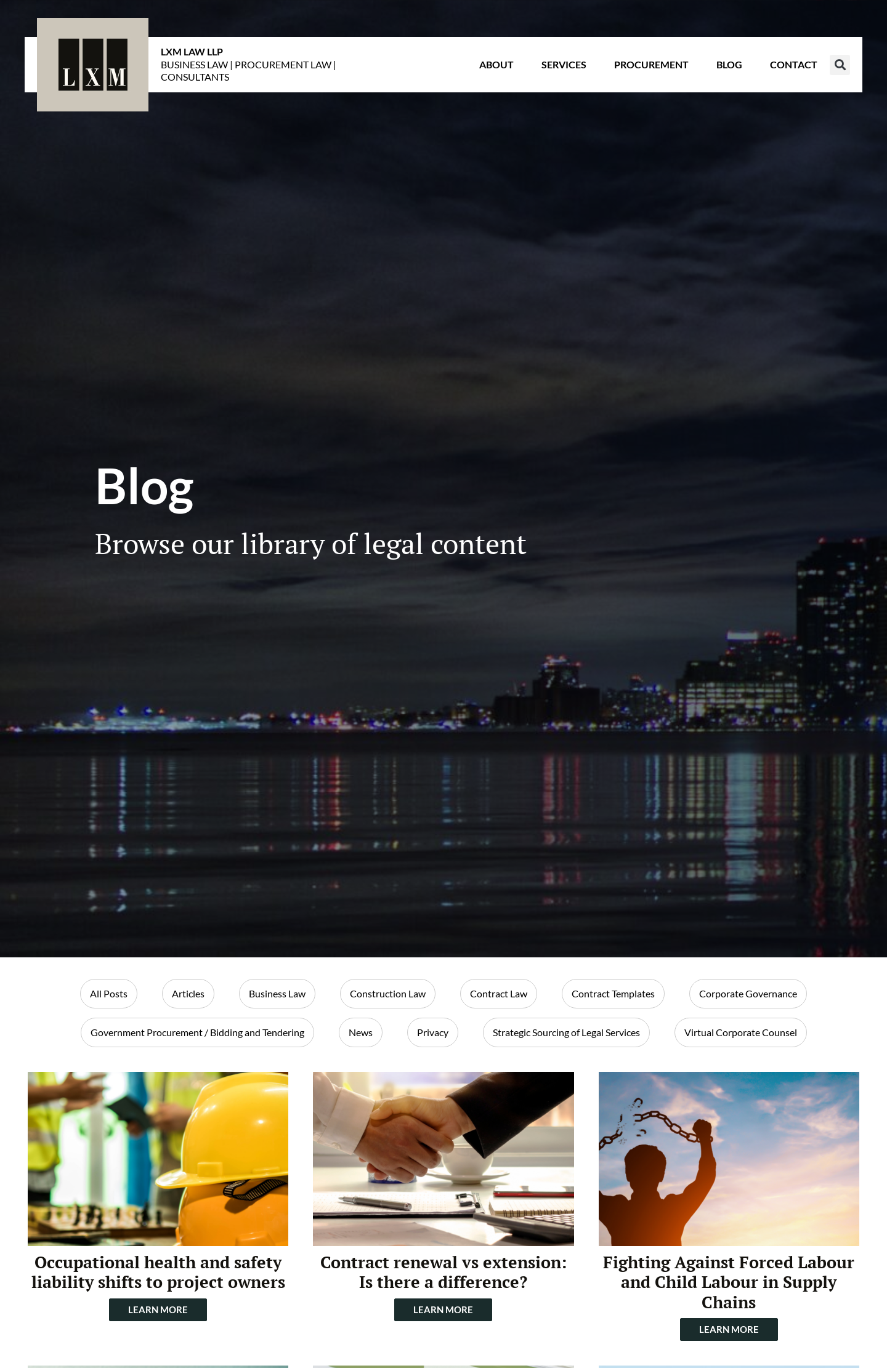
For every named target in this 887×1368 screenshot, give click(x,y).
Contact (793, 64)
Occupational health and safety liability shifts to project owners (158, 1272)
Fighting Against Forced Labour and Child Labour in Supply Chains (728, 1282)
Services (563, 64)
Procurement (651, 64)
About (496, 64)
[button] (840, 65)
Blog (729, 64)
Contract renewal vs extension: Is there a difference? (443, 1272)
